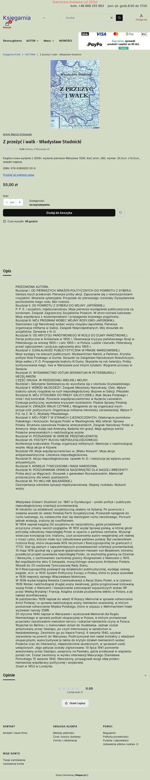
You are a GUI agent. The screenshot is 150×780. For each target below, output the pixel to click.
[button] (119, 18)
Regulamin (109, 732)
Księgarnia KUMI (11, 54)
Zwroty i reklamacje (65, 740)
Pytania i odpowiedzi (115, 740)
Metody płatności (63, 732)
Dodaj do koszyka (59, 213)
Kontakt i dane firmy (15, 732)
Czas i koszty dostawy (67, 736)
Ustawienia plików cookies (119, 744)
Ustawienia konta (13, 763)
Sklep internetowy (71, 775)
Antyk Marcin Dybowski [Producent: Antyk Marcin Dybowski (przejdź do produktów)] (17, 134)
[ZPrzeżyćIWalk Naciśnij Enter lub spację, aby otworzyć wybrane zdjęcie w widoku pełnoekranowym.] (75, 94)
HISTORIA (30, 54)
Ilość (6, 195)
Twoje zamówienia (14, 760)
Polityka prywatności (115, 736)
